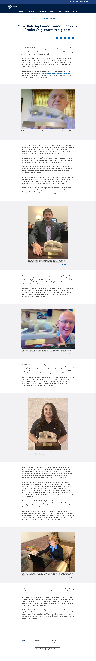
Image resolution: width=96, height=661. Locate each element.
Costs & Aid (42, 11)
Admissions (31, 11)
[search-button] (70, 1)
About (74, 11)
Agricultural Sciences (48, 18)
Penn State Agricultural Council (43, 52)
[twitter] (61, 38)
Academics (21, 11)
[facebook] (57, 38)
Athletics (59, 11)
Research (52, 11)
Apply (77, 1)
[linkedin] (65, 38)
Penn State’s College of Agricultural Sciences (55, 73)
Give (74, 1)
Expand (71, 134)
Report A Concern (84, 1)
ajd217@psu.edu (53, 640)
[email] (69, 38)
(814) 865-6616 (58, 642)
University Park (40, 649)
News (66, 11)
